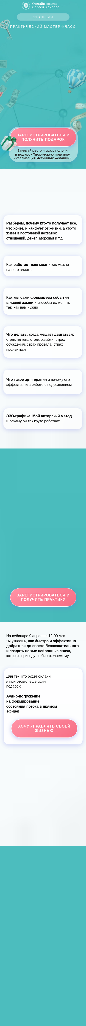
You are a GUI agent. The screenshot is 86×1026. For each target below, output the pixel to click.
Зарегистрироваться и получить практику (43, 597)
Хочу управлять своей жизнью (44, 728)
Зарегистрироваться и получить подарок (43, 137)
